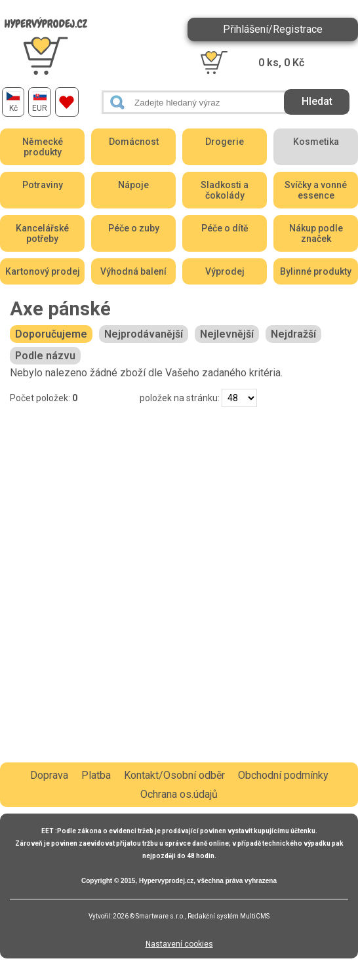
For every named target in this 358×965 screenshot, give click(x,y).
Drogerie (224, 141)
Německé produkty (42, 146)
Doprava (49, 775)
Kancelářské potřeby (42, 233)
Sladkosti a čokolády (225, 190)
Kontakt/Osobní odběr (174, 775)
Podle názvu (45, 355)
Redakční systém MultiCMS (228, 916)
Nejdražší (293, 334)
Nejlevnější (227, 334)
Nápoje (133, 185)
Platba (96, 775)
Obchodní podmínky (283, 775)
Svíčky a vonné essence (316, 190)
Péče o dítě (225, 228)
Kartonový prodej (42, 271)
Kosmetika (316, 141)
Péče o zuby (133, 228)
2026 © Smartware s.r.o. (149, 916)
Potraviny (42, 185)
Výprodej (225, 271)
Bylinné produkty (315, 271)
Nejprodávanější (143, 334)
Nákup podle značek (316, 233)
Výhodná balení (133, 271)
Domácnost (134, 141)
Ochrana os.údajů (179, 794)
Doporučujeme (51, 334)
